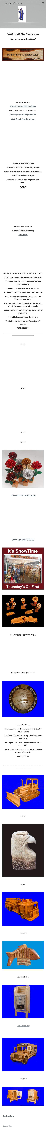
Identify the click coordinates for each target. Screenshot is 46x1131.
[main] (23, 37)
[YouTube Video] (23, 207)
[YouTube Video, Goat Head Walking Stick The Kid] (23, 410)
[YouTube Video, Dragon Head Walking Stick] (23, 141)
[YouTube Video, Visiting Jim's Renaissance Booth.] (23, 80)
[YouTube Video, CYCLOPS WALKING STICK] (23, 367)
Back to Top (7, 1126)
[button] (2, 3)
